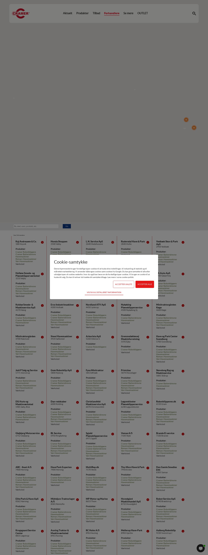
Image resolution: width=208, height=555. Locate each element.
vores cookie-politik (125, 277)
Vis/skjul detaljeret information (104, 292)
